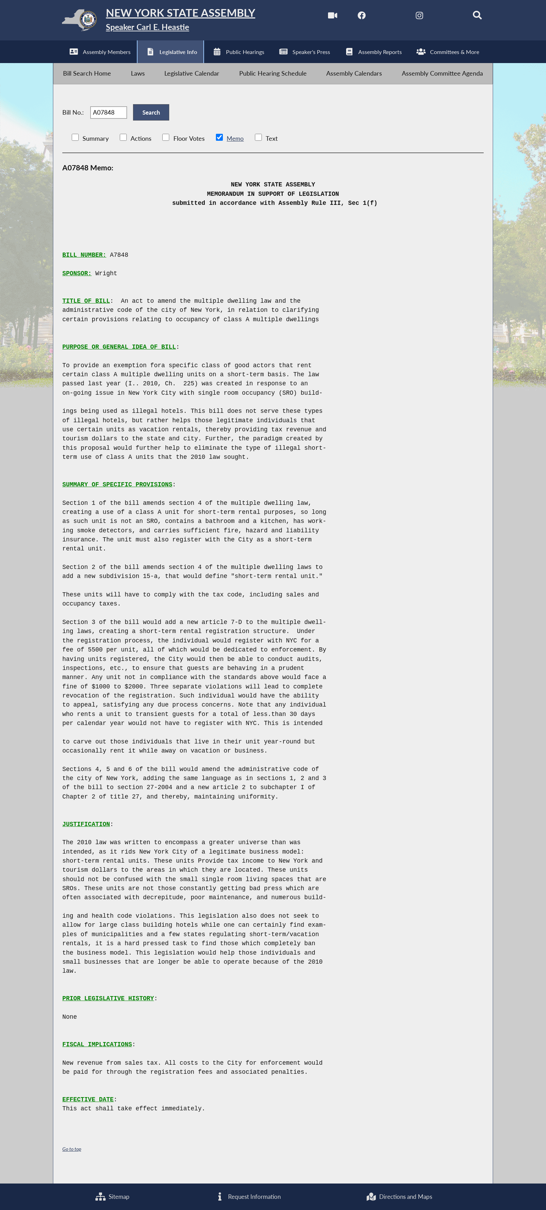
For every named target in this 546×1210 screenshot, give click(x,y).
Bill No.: (73, 120)
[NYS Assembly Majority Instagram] (413, 17)
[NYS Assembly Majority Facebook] (354, 17)
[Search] (471, 17)
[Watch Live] (324, 17)
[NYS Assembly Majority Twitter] (383, 17)
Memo (236, 149)
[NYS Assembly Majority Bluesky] (442, 17)
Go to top (72, 1160)
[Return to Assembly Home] (163, 22)
